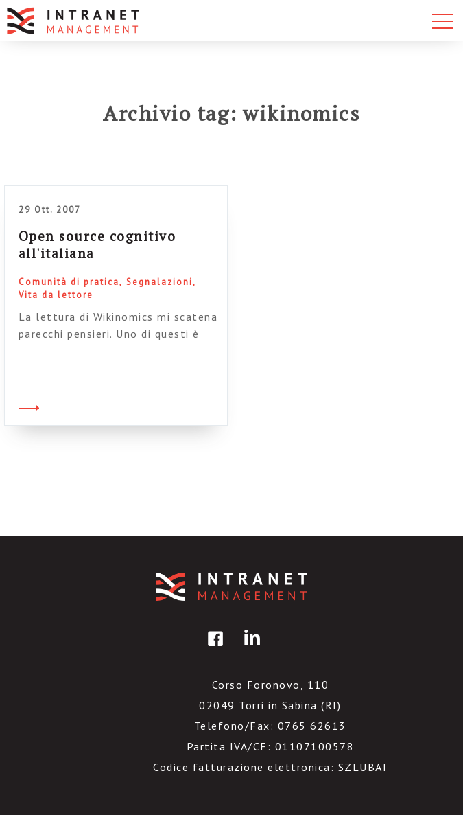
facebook (213, 648)
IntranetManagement (231, 586)
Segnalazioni (159, 282)
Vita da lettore (56, 295)
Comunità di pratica (69, 282)
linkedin (250, 648)
